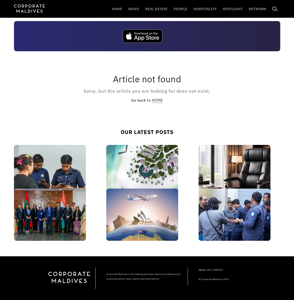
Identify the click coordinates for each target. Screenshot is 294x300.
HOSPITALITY (205, 9)
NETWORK (257, 9)
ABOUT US (204, 269)
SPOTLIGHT (233, 9)
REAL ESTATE (156, 9)
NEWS (133, 9)
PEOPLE (180, 9)
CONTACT (218, 269)
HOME (117, 9)
